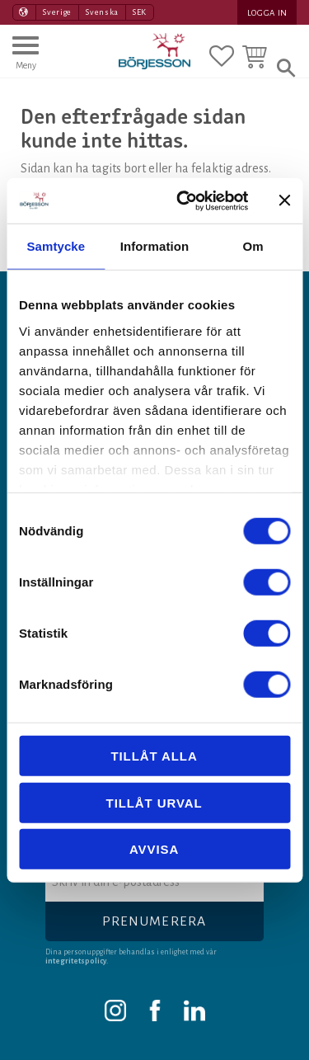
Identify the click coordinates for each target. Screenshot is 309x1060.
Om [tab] (253, 246)
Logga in (267, 12)
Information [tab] (155, 246)
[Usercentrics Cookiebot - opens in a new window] (184, 200)
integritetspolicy (75, 961)
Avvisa (154, 849)
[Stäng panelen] (284, 200)
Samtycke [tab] (55, 246)
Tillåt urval (154, 802)
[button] (25, 60)
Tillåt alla (153, 756)
